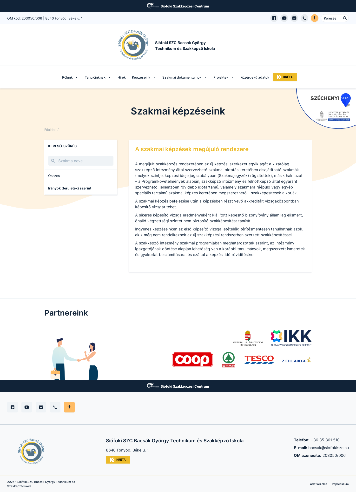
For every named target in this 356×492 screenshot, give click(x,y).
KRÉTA (285, 77)
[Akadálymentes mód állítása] (69, 407)
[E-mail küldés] (294, 18)
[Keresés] (80, 161)
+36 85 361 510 (325, 440)
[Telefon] (55, 407)
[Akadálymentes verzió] (314, 18)
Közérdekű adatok (254, 77)
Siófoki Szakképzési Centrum (185, 6)
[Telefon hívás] (304, 18)
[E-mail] (41, 407)
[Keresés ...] (335, 18)
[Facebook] (12, 407)
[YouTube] (26, 407)
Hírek (122, 77)
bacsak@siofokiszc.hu (328, 447)
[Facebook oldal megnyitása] (274, 18)
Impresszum (340, 484)
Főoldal (49, 130)
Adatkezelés (318, 484)
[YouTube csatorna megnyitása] (284, 18)
